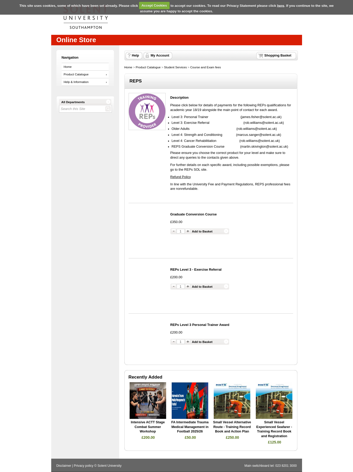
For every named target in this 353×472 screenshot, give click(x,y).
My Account (160, 55)
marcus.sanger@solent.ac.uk (258, 135)
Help (135, 55)
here (280, 5)
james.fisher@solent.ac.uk (261, 117)
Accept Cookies (154, 5)
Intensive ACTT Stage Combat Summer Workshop (148, 426)
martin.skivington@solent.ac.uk (264, 146)
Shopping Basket (277, 55)
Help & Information (76, 82)
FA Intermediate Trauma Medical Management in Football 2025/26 (190, 426)
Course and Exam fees (205, 67)
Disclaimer (63, 466)
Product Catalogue (76, 74)
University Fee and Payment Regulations (223, 184)
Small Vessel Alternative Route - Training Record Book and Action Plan (232, 426)
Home (68, 66)
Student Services (175, 67)
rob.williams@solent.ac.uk (264, 123)
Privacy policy (84, 466)
